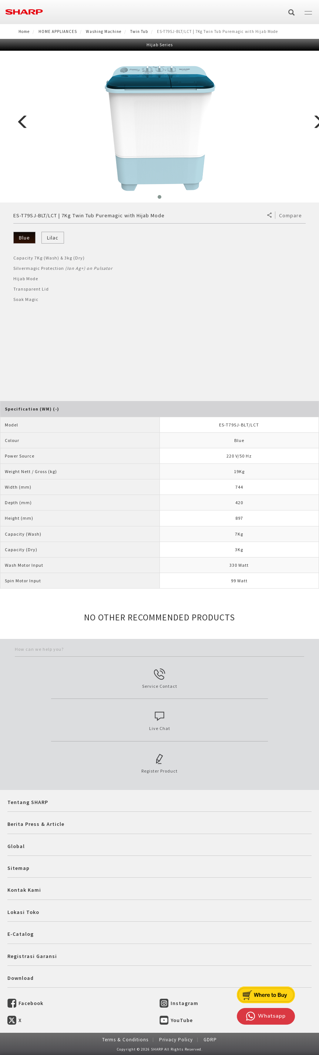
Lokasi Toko (23, 912)
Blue (24, 237)
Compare (290, 215)
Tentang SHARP (27, 802)
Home (24, 31)
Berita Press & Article (35, 824)
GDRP (210, 1039)
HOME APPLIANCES (57, 31)
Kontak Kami (24, 890)
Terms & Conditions (125, 1039)
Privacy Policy (176, 1039)
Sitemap (18, 868)
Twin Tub (139, 31)
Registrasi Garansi (32, 956)
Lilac (52, 237)
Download (20, 978)
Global (16, 846)
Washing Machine (103, 31)
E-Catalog (20, 934)
